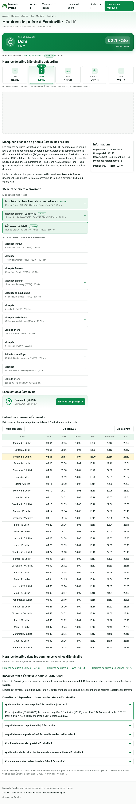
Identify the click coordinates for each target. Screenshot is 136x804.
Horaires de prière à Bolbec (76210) (21, 668)
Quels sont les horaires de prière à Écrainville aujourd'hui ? (36, 704)
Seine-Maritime (37, 16)
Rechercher (96, 6)
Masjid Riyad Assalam (32, 55)
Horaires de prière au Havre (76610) (66, 668)
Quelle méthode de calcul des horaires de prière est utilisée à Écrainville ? (44, 752)
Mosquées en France (49, 6)
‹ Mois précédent (13, 428)
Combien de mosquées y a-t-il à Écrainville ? (28, 743)
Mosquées (17, 792)
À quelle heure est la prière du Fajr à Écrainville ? (31, 725)
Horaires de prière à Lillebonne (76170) (112, 668)
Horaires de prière (74, 6)
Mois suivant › (124, 428)
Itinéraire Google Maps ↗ (70, 401)
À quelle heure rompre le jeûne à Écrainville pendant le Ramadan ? (40, 734)
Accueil (33, 6)
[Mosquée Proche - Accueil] (14, 6)
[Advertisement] (68, 112)
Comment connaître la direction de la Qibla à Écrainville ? (35, 761)
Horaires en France (19, 16)
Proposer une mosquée (114, 6)
